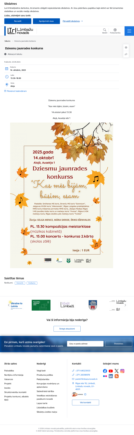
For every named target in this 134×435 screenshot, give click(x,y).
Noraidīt (17, 21)
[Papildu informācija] (85, 394)
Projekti (7, 383)
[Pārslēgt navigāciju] (129, 31)
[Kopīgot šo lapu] (126, 54)
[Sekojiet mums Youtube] (111, 370)
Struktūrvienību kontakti (15, 392)
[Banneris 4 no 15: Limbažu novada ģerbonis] (93, 305)
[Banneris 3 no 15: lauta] (67, 305)
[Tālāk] (125, 305)
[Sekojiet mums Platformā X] (117, 371)
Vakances (8, 379)
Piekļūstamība (43, 379)
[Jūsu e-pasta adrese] (85, 344)
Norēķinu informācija (13, 375)
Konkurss (31, 283)
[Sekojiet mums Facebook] (105, 371)
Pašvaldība (9, 370)
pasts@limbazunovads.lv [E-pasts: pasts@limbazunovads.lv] (86, 379)
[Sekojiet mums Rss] (117, 376)
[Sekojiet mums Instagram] (122, 371)
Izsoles (7, 388)
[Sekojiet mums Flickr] (105, 376)
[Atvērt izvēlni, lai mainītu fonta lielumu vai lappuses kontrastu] (115, 31)
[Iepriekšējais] (8, 305)
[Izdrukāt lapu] (126, 47)
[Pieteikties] (118, 344)
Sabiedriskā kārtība (45, 391)
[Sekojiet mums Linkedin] (111, 376)
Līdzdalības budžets (46, 407)
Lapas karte (42, 403)
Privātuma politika (45, 375)
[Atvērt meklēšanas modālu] (105, 31)
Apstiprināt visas (46, 21)
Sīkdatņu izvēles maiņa (47, 412)
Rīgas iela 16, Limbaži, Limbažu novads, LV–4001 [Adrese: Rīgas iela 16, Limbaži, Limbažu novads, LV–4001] (85, 386)
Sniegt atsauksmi (67, 328)
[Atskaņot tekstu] (15, 54)
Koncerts (20, 283)
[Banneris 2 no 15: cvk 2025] (41, 305)
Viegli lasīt (41, 370)
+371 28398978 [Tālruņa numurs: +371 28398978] (82, 375)
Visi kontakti (85, 402)
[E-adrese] (77, 394)
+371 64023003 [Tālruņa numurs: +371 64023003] (82, 370)
